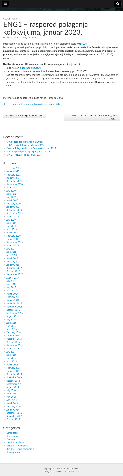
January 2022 (12, 177)
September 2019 (14, 213)
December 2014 (14, 374)
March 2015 (12, 364)
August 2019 (12, 216)
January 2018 (12, 264)
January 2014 (12, 409)
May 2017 (11, 287)
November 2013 (14, 416)
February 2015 (13, 367)
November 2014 (14, 377)
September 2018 (14, 242)
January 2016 (12, 335)
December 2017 (14, 267)
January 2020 (12, 206)
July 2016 (11, 319)
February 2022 (13, 174)
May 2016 (11, 325)
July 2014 (11, 390)
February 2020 (13, 203)
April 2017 (11, 290)
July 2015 (11, 351)
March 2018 (12, 258)
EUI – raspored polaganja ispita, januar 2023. (28, 151)
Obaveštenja (10, 18)
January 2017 (12, 300)
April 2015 (11, 361)
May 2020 (11, 197)
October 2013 (13, 419)
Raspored (11, 439)
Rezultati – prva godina (17, 445)
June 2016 (11, 322)
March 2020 (12, 200)
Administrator (12, 37)
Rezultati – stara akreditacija (20, 448)
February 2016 (13, 332)
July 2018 (11, 248)
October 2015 (13, 342)
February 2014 (13, 406)
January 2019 (12, 239)
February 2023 (13, 168)
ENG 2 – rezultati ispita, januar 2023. (24, 154)
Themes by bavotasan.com (66, 471)
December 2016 (14, 303)
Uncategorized (13, 452)
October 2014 (13, 380)
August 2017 (12, 277)
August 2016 (12, 316)
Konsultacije (12, 432)
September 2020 (14, 184)
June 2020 (11, 193)
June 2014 (11, 393)
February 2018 (13, 261)
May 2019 (11, 226)
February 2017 (13, 296)
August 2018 (12, 245)
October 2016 (13, 309)
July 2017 (11, 280)
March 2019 (12, 232)
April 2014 (11, 399)
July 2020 (11, 190)
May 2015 (11, 358)
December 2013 (14, 412)
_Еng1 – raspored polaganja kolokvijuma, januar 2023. (32, 104)
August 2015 (12, 348)
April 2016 (11, 329)
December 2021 (14, 181)
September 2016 (14, 313)
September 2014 (14, 383)
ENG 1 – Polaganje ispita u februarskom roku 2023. (31, 148)
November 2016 (14, 306)
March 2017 (12, 293)
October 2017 (13, 271)
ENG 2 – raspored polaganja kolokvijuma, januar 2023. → (94, 117)
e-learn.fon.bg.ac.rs (30, 67)
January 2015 (12, 370)
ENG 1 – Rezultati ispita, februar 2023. (25, 144)
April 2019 (11, 229)
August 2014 (12, 387)
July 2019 (11, 219)
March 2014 (12, 403)
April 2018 (11, 255)
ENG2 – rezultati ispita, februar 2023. (24, 141)
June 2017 (11, 284)
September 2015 (14, 345)
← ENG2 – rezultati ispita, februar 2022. (25, 115)
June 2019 (11, 222)
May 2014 (11, 396)
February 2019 (13, 235)
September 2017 (14, 274)
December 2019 (14, 209)
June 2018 (11, 251)
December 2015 (14, 338)
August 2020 (12, 187)
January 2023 (12, 171)
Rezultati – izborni (15, 442)
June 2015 (11, 354)
